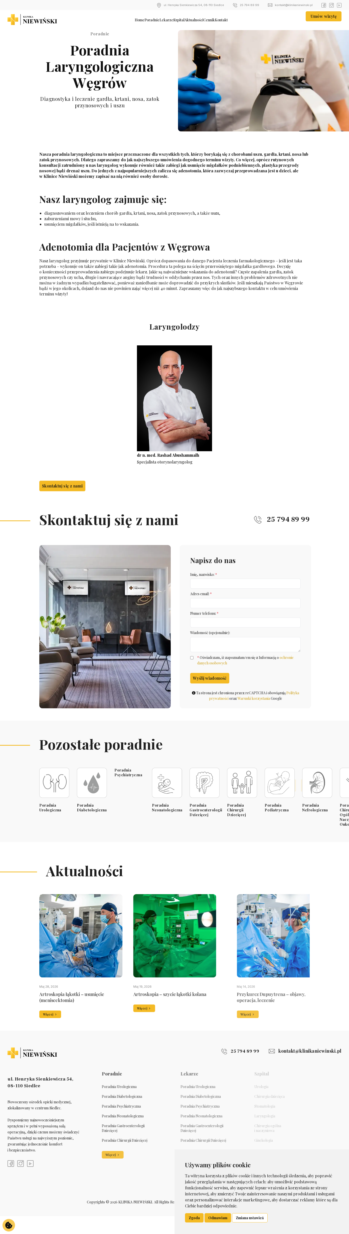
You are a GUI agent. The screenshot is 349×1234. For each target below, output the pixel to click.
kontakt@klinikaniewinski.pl (290, 5)
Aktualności (205, 20)
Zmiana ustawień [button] (250, 1217)
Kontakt (257, 20)
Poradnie (128, 20)
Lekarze (154, 20)
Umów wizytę (323, 19)
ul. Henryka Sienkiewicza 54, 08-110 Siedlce (190, 5)
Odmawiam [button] (217, 1217)
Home (104, 20)
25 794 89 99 (246, 5)
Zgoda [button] (194, 1217)
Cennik (233, 20)
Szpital (177, 20)
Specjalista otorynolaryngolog (162, 462)
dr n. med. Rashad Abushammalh (168, 455)
